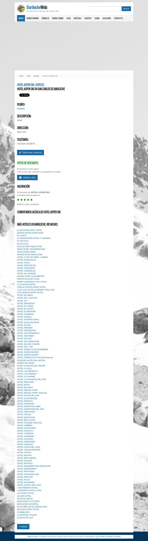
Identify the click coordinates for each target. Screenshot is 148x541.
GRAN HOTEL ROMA (26, 252)
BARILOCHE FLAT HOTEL (28, 501)
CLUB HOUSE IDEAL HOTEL (29, 230)
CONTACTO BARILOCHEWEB (108, 537)
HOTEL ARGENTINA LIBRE (29, 406)
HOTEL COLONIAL (25, 439)
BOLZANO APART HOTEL (28, 509)
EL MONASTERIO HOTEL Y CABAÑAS (34, 238)
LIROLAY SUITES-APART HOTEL (31, 287)
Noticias (77, 18)
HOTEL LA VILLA (24, 368)
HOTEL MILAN (23, 385)
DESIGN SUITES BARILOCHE (30, 233)
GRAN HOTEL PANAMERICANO (31, 249)
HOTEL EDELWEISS (26, 303)
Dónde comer (57, 18)
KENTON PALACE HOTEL (28, 279)
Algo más (107, 18)
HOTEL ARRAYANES (26, 412)
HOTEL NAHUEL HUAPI (27, 390)
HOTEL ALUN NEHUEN (27, 398)
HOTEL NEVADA (24, 455)
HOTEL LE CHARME (26, 376)
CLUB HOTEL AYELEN (27, 515)
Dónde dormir (33, 18)
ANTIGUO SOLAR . (25, 499)
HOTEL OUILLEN (24, 461)
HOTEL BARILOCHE (26, 417)
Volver (23, 526)
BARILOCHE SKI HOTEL (27, 504)
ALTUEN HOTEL (24, 496)
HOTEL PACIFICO (25, 463)
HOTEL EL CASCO (25, 309)
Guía (69, 18)
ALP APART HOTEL (25, 493)
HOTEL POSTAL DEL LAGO (29, 485)
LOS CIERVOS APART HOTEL (30, 292)
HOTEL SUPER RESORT (28, 352)
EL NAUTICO (22, 241)
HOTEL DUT (22, 301)
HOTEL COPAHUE (25, 444)
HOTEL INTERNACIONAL (28, 320)
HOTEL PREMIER (25, 328)
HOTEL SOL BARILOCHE (28, 341)
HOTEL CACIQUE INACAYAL (29, 423)
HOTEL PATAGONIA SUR (28, 474)
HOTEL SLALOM (24, 339)
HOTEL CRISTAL (24, 452)
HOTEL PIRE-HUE (25, 477)
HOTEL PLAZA (23, 480)
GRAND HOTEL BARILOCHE (29, 254)
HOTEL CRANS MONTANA (28, 450)
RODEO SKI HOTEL (25, 363)
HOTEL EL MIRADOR (26, 311)
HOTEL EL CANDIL (25, 306)
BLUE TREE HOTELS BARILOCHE (32, 507)
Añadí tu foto (27, 177)
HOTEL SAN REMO (25, 336)
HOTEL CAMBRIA (25, 425)
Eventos (87, 18)
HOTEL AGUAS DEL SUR (28, 395)
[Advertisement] (74, 46)
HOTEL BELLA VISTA (26, 420)
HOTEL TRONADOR (26, 268)
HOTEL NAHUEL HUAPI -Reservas (32, 393)
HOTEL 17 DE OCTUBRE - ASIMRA (32, 257)
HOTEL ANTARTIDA (25, 404)
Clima (97, 18)
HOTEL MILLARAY (25, 387)
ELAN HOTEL (23, 244)
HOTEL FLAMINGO (25, 314)
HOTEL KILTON (24, 325)
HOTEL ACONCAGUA (26, 260)
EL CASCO (22, 236)
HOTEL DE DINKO (25, 295)
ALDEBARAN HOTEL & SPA (29, 490)
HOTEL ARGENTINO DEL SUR (30, 409)
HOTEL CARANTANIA (26, 428)
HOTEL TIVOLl (23, 263)
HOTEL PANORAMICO (27, 469)
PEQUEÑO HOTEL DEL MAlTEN (31, 360)
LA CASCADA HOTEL (26, 284)
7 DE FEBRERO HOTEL (27, 488)
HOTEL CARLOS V (25, 431)
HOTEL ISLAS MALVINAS (28, 322)
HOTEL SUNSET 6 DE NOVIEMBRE (32, 349)
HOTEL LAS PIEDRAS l (27, 374)
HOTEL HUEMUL (24, 317)
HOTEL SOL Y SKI (25, 347)
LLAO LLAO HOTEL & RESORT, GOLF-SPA (36, 290)
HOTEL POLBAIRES (26, 482)
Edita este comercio (30, 152)
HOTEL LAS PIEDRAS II (27, 371)
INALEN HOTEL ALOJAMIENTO (30, 276)
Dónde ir (45, 18)
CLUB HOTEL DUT (25, 518)
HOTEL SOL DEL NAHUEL (28, 344)
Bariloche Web (33, 537)
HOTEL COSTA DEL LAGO (28, 447)
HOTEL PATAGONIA (25, 471)
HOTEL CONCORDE (26, 442)
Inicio (21, 18)
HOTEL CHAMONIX (25, 436)
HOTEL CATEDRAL (25, 433)
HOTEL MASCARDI (25, 382)
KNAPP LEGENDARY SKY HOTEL (32, 282)
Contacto (118, 18)
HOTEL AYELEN (24, 414)
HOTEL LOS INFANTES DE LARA (31, 379)
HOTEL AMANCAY (25, 401)
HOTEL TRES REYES (26, 265)
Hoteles (36, 76)
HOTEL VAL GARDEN (26, 273)
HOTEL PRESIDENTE (26, 330)
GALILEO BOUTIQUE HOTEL (30, 246)
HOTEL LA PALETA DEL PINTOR (31, 366)
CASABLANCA (23, 512)
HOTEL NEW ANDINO (26, 458)
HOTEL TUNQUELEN (26, 271)
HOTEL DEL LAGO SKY (27, 298)
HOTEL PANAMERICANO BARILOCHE (34, 466)
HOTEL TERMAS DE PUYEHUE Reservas (35, 357)
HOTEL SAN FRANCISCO (28, 333)
